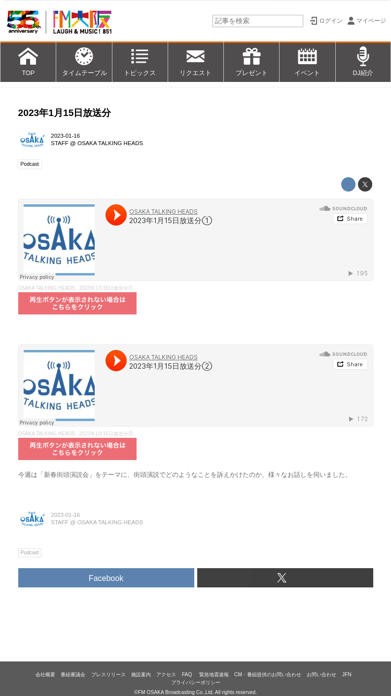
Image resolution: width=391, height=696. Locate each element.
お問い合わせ (321, 674)
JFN (347, 674)
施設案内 (141, 674)
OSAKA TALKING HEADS (110, 143)
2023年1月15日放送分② (106, 433)
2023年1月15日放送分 (64, 113)
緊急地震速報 (214, 674)
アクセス (166, 674)
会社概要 (45, 674)
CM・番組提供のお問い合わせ (267, 674)
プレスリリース (108, 674)
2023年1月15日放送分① (106, 288)
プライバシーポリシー (195, 682)
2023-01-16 (65, 136)
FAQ (187, 674)
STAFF (60, 143)
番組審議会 (73, 674)
